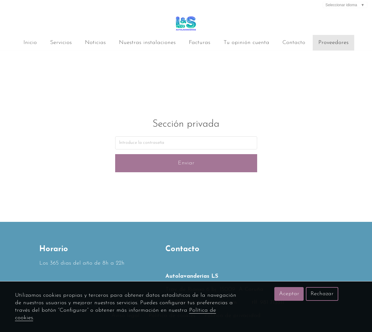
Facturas (199, 43)
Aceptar (289, 294)
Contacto (293, 43)
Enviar (186, 163)
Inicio (30, 43)
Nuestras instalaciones (147, 43)
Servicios (61, 43)
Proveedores (333, 43)
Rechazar (322, 294)
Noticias (95, 43)
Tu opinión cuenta (246, 43)
